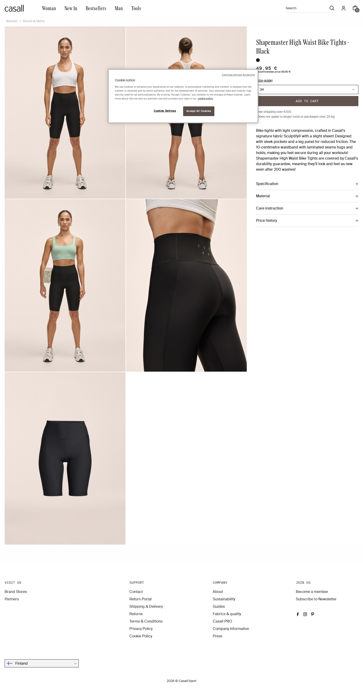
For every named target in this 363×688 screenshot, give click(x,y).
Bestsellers (96, 8)
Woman (49, 8)
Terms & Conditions (146, 621)
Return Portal (140, 599)
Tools (136, 8)
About (218, 591)
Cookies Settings (165, 111)
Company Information (231, 628)
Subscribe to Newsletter (316, 599)
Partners (12, 599)
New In (70, 8)
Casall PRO (222, 621)
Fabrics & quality (227, 613)
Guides (219, 606)
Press (217, 636)
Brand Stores (16, 591)
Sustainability (224, 599)
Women (12, 21)
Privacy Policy (141, 628)
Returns (136, 613)
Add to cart (307, 101)
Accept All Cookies (198, 111)
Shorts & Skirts (33, 21)
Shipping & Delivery (146, 606)
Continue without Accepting (238, 74)
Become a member (312, 591)
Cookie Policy (140, 636)
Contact (136, 591)
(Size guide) (264, 80)
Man (119, 8)
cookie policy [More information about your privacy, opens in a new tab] (205, 98)
